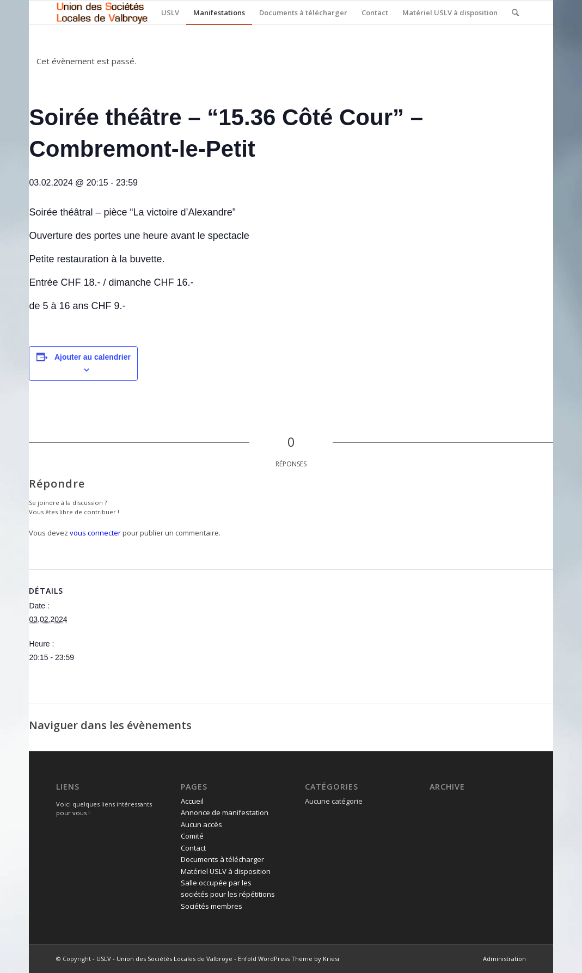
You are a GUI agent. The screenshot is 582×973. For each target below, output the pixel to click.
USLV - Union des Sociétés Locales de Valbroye (164, 958)
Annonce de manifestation (224, 812)
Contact (193, 848)
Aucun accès (201, 824)
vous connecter (95, 533)
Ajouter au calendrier (92, 357)
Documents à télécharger (222, 859)
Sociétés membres (211, 906)
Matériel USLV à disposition (226, 871)
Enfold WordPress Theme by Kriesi (288, 958)
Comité (192, 836)
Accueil (192, 801)
